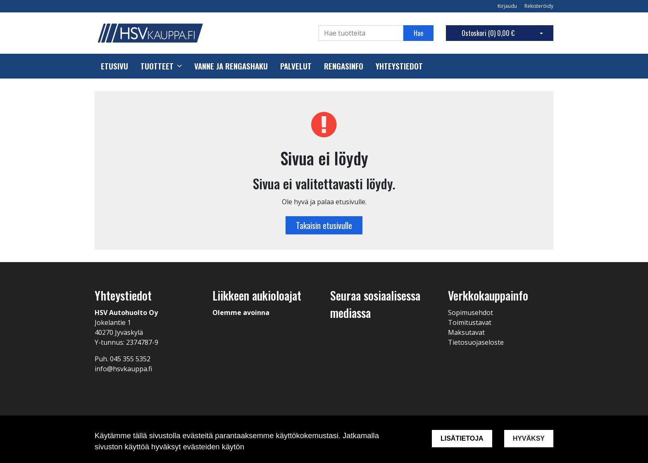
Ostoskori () (488, 33)
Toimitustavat (469, 322)
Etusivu (114, 66)
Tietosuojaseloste (476, 342)
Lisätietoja (462, 438)
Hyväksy (529, 438)
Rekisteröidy (538, 6)
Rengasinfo (343, 66)
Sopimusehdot (470, 312)
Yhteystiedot (399, 66)
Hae (418, 33)
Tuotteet (157, 66)
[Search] (361, 33)
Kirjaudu (508, 6)
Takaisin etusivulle (324, 225)
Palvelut (296, 66)
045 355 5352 (130, 358)
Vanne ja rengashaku (231, 66)
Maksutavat (466, 332)
